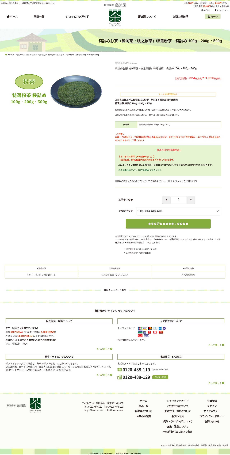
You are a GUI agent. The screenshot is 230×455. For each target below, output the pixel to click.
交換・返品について (177, 426)
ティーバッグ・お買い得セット (42, 275)
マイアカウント (221, 10)
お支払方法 (178, 416)
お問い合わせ (212, 421)
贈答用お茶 (115, 268)
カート (212, 16)
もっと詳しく (104, 349)
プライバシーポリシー (212, 416)
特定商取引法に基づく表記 (177, 431)
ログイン (205, 10)
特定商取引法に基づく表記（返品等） (142, 249)
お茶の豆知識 (180, 16)
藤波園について (147, 16)
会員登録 (212, 400)
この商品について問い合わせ (138, 253)
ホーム (12, 16)
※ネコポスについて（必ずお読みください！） (140, 170)
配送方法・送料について (178, 411)
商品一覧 (39, 16)
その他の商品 (189, 275)
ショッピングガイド (77, 16)
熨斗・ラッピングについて (177, 421)
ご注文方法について (177, 406)
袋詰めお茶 (189, 268)
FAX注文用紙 (160, 377)
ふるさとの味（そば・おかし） (115, 275)
